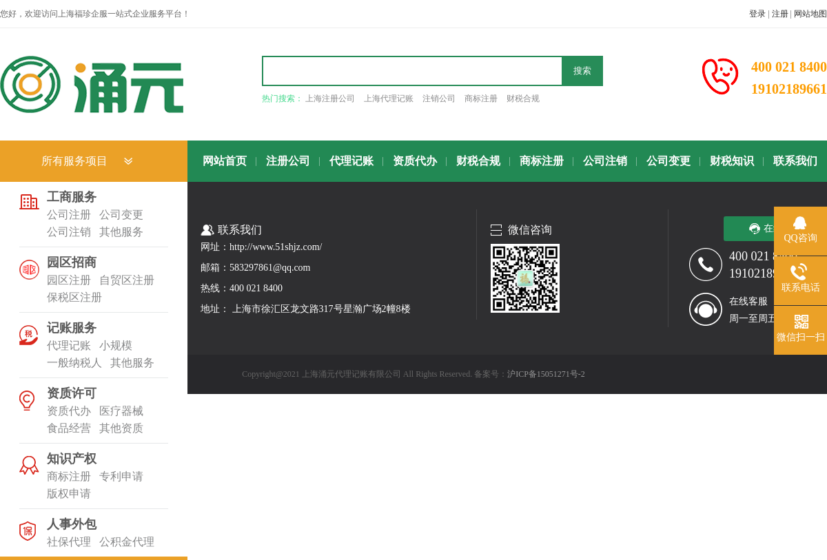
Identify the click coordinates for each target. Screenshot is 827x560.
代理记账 (69, 345)
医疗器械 (121, 411)
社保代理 (69, 542)
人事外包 (71, 524)
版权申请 (69, 493)
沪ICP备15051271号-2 (546, 374)
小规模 (115, 345)
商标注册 (481, 98)
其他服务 (121, 232)
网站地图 (810, 14)
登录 (757, 14)
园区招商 (71, 262)
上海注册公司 (330, 98)
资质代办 (69, 411)
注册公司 (288, 161)
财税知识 (732, 161)
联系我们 (795, 161)
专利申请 (121, 476)
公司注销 (69, 232)
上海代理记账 (389, 98)
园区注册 (69, 280)
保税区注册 (74, 297)
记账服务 (71, 328)
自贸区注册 (126, 280)
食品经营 (69, 428)
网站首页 (225, 161)
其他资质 (121, 428)
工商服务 (71, 197)
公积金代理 (126, 542)
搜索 (582, 70)
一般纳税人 (74, 363)
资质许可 (71, 393)
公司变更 (121, 214)
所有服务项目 (74, 161)
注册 (780, 14)
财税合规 (523, 98)
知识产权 (71, 459)
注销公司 (439, 98)
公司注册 (69, 214)
